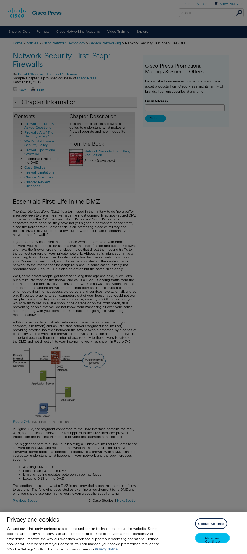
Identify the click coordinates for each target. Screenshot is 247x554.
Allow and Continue (212, 539)
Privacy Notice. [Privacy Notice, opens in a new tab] (107, 549)
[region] (123, 533)
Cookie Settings (211, 524)
